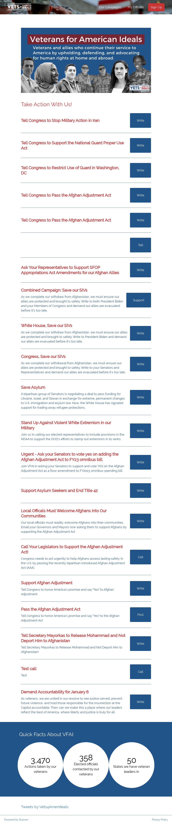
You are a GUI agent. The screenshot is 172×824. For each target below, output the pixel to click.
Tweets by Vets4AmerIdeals (45, 807)
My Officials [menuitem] (136, 7)
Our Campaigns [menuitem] (110, 7)
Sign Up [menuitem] (156, 7)
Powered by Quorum (16, 819)
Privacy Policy (160, 819)
